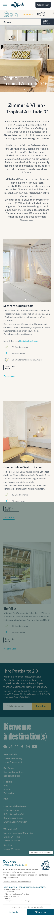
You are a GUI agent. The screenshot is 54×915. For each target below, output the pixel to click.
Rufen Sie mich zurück (14, 814)
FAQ (5, 799)
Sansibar (8, 845)
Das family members (13, 771)
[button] (24, 89)
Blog (5, 785)
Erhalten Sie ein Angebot (15, 821)
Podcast (7, 789)
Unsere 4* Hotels (11, 840)
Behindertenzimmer (28, 341)
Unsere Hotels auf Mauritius (18, 832)
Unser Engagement (12, 762)
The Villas (10, 608)
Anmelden (41, 706)
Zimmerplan (9, 376)
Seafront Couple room (18, 305)
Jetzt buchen (43, 5)
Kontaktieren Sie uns (13, 817)
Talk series (8, 793)
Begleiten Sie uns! (12, 775)
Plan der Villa (9, 648)
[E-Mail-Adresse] (17, 706)
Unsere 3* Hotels (11, 836)
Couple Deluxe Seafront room (23, 467)
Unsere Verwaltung (12, 758)
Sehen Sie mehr (10, 367)
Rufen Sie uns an (11, 810)
